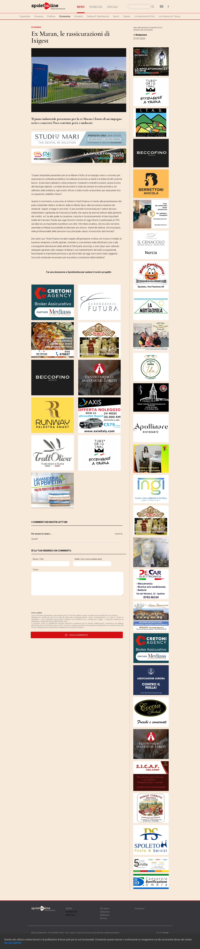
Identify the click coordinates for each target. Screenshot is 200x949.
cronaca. (39, 16)
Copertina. (25, 16)
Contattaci (139, 908)
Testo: (36, 569)
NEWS (69, 908)
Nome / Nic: (38, 559)
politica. (51, 16)
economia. (65, 16)
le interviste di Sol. (144, 16)
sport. (116, 16)
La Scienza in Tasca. (170, 16)
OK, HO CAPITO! (12, 943)
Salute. (127, 16)
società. (78, 16)
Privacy (103, 918)
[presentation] (52, 603)
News (81, 7)
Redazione (105, 911)
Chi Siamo (104, 908)
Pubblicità (104, 914)
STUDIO (162, 933)
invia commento (76, 635)
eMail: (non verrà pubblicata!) (88, 559)
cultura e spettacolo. (98, 16)
